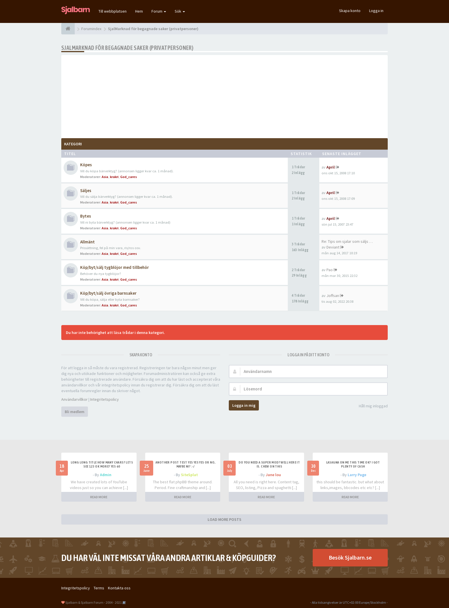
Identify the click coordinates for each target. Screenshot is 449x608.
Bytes (85, 216)
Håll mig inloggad (370, 406)
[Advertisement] (224, 95)
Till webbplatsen (113, 11)
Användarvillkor (74, 399)
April (330, 167)
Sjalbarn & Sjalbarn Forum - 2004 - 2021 (93, 602)
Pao (329, 269)
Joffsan (332, 295)
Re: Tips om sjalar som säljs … (347, 241)
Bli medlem (74, 411)
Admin (105, 474)
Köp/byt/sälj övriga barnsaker (108, 293)
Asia (105, 177)
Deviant (332, 247)
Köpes (86, 164)
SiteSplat (189, 474)
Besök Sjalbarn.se (350, 557)
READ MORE (98, 497)
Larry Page (357, 474)
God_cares (128, 177)
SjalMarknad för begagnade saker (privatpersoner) (127, 47)
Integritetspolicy (104, 399)
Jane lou (273, 474)
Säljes (85, 190)
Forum (158, 11)
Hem (139, 11)
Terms (99, 588)
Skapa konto (350, 10)
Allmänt (87, 242)
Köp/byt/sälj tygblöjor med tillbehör (114, 267)
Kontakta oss (119, 588)
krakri (114, 177)
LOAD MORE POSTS (224, 519)
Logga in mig (243, 405)
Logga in (376, 10)
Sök (180, 11)
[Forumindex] (68, 28)
